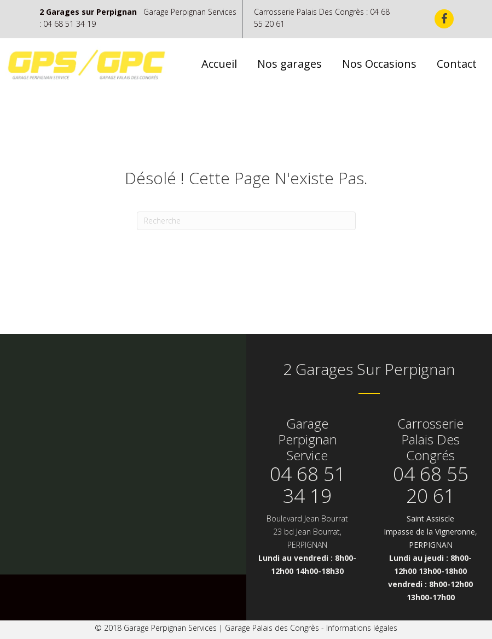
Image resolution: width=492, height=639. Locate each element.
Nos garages (289, 63)
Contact (457, 63)
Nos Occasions (379, 63)
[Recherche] (246, 221)
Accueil (219, 63)
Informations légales (361, 628)
